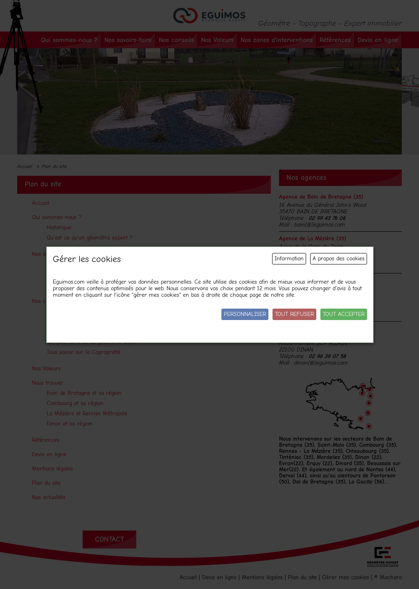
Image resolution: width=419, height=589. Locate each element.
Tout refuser (294, 314)
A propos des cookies (339, 258)
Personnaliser (245, 314)
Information (289, 258)
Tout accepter (344, 314)
